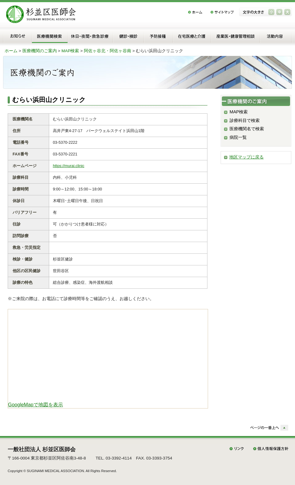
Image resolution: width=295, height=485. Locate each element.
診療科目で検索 (245, 120)
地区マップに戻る (246, 156)
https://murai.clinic (68, 165)
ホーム (11, 51)
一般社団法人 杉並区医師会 (42, 449)
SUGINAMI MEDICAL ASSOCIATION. (56, 471)
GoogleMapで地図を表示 (35, 404)
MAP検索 (70, 51)
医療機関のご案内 (39, 51)
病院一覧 (238, 137)
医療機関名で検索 (247, 128)
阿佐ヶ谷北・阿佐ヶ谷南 (107, 51)
